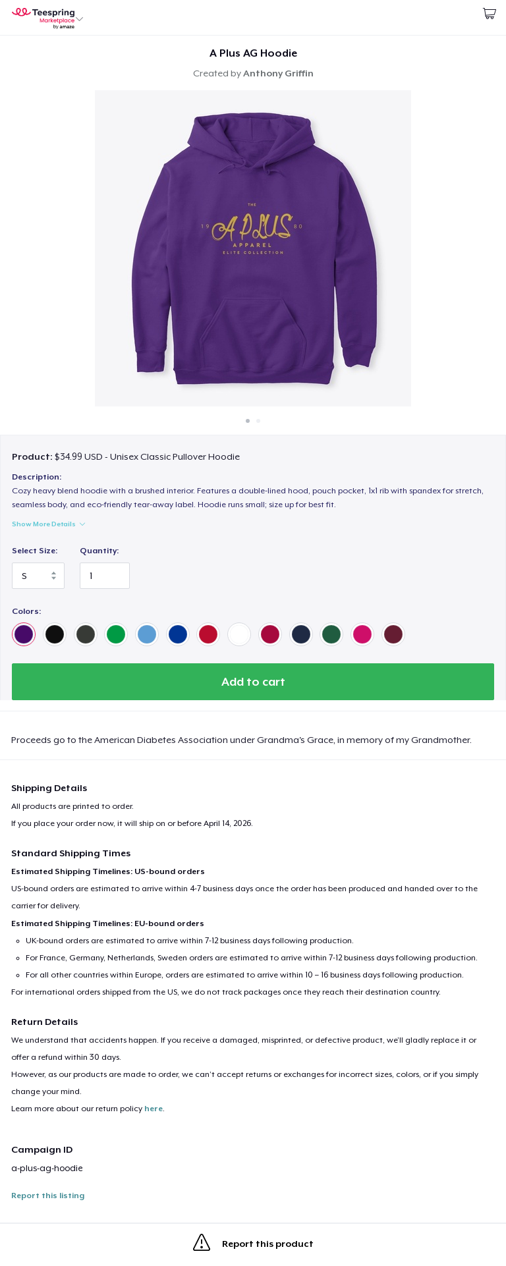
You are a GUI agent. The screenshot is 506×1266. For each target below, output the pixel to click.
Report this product (253, 1245)
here (153, 1108)
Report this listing (47, 1195)
